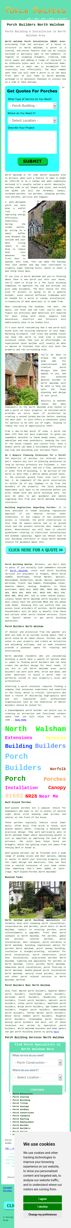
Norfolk (20, 980)
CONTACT (51, 19)
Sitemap (7, 1188)
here (56, 1032)
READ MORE (20, 720)
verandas (48, 191)
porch (54, 396)
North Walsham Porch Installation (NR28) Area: (35, 41)
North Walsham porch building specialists (32, 920)
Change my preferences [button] (42, 1214)
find (14, 991)
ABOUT (43, 19)
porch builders (40, 662)
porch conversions (44, 955)
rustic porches (35, 964)
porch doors (47, 926)
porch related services (36, 976)
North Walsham (18, 571)
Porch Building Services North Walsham (34, 1037)
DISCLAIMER (62, 19)
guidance (25, 542)
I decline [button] (42, 1206)
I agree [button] (42, 1198)
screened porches (15, 194)
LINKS (36, 19)
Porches (51, 638)
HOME (29, 19)
